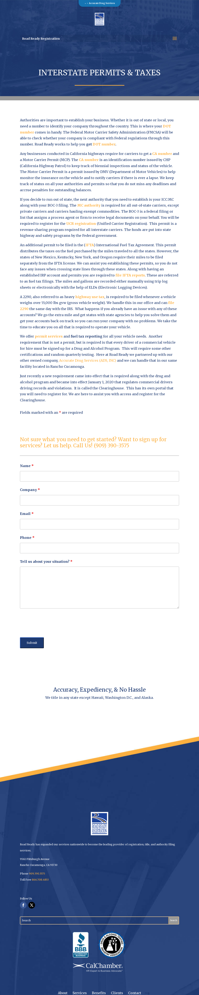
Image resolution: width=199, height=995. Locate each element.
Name (27, 466)
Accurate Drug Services (102, 3)
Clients (117, 993)
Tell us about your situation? (46, 561)
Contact (134, 993)
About (63, 993)
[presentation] (52, 624)
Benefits (99, 993)
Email (27, 514)
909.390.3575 (37, 873)
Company (30, 490)
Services (80, 993)
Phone (27, 537)
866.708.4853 (40, 879)
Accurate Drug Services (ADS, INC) (87, 360)
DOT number (104, 144)
